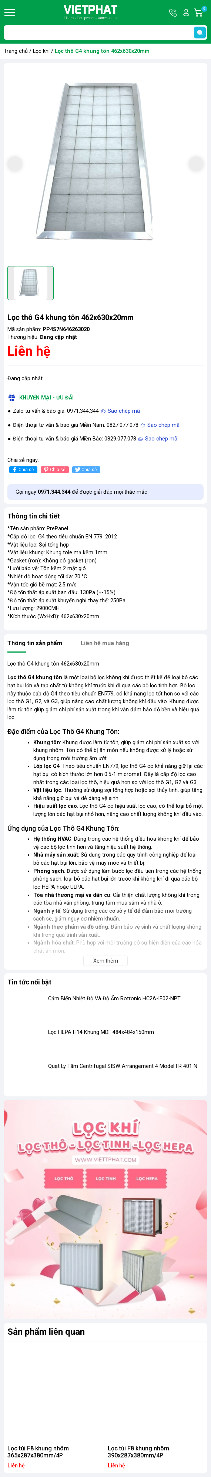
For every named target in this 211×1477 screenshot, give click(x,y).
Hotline (173, 12)
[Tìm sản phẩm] (105, 32)
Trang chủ (16, 51)
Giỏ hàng (204, 12)
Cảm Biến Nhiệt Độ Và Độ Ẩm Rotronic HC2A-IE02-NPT (114, 999)
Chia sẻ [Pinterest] (54, 469)
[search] (200, 32)
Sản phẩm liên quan (46, 1332)
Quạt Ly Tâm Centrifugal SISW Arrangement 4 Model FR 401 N (122, 1066)
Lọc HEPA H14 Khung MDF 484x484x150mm (101, 1032)
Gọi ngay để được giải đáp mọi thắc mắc (81, 492)
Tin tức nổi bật (29, 982)
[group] (105, 164)
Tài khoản (186, 12)
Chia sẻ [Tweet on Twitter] (85, 469)
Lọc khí (41, 51)
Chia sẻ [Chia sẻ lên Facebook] (22, 469)
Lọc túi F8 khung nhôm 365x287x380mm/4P (38, 1452)
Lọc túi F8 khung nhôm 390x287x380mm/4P (138, 1452)
